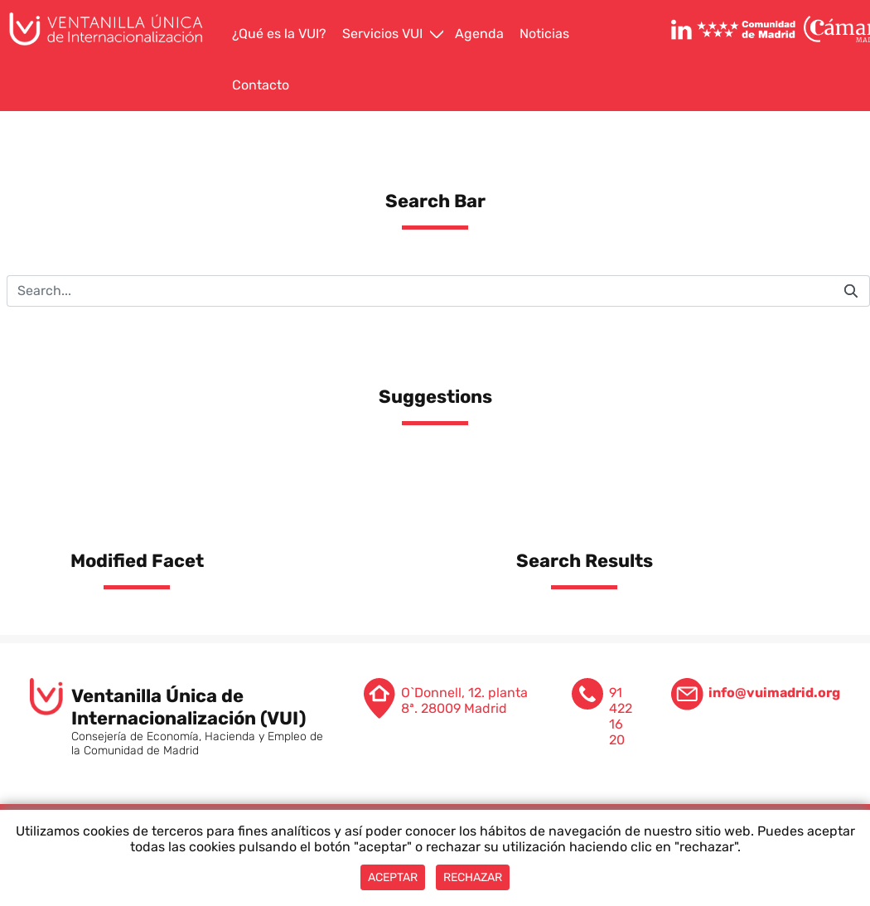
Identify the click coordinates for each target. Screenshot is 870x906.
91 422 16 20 (620, 716)
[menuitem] (281, 34)
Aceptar (393, 877)
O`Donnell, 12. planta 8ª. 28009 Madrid (464, 700)
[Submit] (851, 290)
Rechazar (472, 877)
